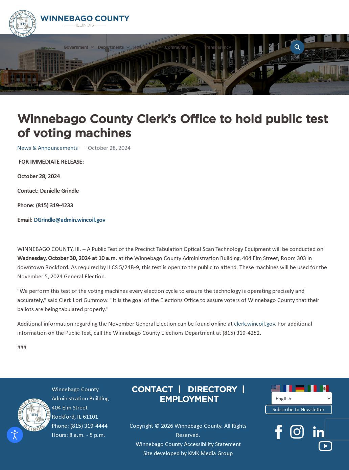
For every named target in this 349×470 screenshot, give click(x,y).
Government (76, 47)
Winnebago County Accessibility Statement (188, 444)
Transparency (217, 47)
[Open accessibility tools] (15, 435)
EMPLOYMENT (189, 399)
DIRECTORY (212, 389)
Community (176, 47)
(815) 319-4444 (89, 425)
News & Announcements (47, 147)
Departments (111, 47)
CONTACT (152, 389)
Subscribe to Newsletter (299, 409)
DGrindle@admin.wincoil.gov (69, 220)
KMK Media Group (210, 453)
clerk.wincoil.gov (254, 323)
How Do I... (144, 47)
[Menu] (335, 51)
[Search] (297, 47)
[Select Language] (301, 398)
